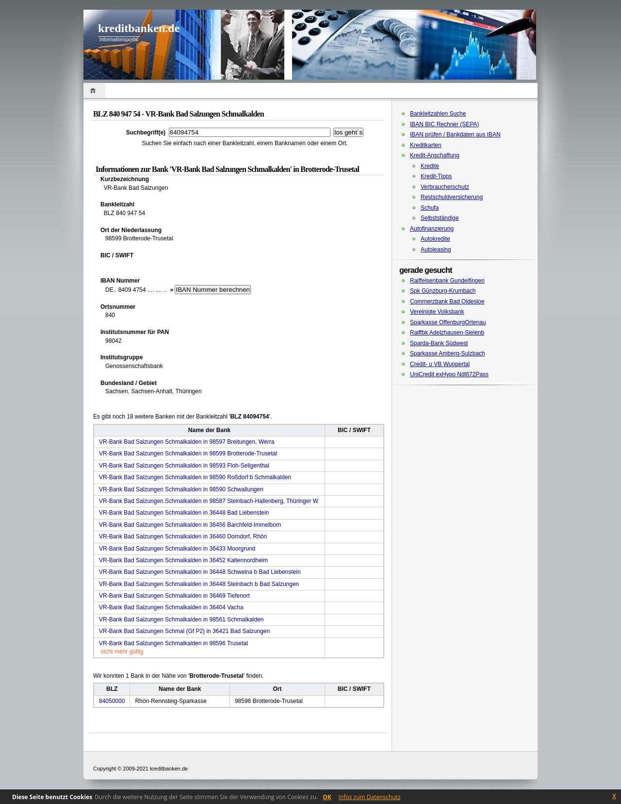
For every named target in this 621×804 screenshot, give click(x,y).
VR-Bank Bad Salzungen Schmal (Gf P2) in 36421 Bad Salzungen (184, 631)
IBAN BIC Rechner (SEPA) (444, 124)
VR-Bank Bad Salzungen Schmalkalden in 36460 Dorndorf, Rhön (183, 536)
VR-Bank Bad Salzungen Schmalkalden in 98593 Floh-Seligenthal (184, 465)
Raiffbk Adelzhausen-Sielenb (447, 332)
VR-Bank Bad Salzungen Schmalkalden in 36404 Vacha (171, 607)
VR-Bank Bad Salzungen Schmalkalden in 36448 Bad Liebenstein (184, 512)
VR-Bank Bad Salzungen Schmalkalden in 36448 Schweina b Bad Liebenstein (200, 572)
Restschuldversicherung (452, 197)
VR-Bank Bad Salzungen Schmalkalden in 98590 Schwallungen (181, 489)
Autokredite (435, 238)
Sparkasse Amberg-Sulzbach (447, 353)
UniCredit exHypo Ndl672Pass (449, 374)
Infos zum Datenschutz (370, 797)
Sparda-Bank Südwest (439, 343)
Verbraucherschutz (445, 187)
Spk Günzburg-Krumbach (442, 290)
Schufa (430, 207)
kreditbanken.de (139, 28)
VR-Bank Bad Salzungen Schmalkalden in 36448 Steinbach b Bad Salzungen (199, 584)
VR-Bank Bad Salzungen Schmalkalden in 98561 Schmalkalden (181, 619)
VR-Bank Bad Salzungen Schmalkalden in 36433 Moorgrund (177, 548)
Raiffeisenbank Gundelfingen (447, 280)
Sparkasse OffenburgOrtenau (448, 322)
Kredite (430, 166)
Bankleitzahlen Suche (438, 113)
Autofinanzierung (432, 228)
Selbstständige (440, 218)
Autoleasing (436, 249)
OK (327, 797)
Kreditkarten (425, 145)
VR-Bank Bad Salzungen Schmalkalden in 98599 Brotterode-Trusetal (188, 453)
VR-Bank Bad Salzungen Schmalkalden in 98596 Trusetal (173, 643)
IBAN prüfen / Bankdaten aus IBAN (455, 134)
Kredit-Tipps (436, 176)
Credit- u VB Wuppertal (440, 364)
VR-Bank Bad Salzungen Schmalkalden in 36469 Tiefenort (174, 595)
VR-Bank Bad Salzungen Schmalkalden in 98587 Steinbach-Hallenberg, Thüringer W (208, 501)
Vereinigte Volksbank (437, 311)
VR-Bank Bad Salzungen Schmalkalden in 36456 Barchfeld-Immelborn (190, 524)
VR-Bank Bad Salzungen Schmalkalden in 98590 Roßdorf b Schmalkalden (195, 477)
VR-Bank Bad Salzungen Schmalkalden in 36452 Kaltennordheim (183, 560)
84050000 (112, 701)
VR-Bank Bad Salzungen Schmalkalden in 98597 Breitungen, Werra (186, 441)
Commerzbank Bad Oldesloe (447, 301)
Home (94, 90)
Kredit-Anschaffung (434, 155)
